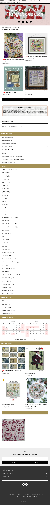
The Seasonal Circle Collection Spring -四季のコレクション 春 (13, 60)
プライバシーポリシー (17, 496)
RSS (32, 496)
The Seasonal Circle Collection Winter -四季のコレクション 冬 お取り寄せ (36, 405)
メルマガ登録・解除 (27, 496)
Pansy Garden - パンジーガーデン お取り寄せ (36, 91)
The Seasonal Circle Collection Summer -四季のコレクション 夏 (36, 57)
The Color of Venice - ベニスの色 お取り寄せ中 (13, 371)
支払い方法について (13, 494)
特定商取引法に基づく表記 (38, 494)
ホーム (7, 494)
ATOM (35, 496)
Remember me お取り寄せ (9, 92)
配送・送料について (22, 494)
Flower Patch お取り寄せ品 (8, 404)
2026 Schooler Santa (30, 373)
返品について (29, 494)
